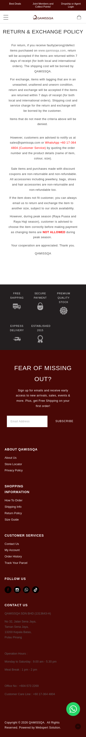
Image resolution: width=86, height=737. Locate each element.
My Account (12, 550)
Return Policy (13, 513)
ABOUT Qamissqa (21, 449)
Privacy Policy (14, 470)
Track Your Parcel (16, 563)
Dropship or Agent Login (71, 5)
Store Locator (13, 464)
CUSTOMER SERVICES (24, 535)
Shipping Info (13, 506)
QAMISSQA (36, 722)
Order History (13, 556)
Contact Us (12, 544)
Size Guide (12, 519)
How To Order (13, 500)
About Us (11, 457)
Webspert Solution (48, 727)
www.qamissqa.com (52, 50)
